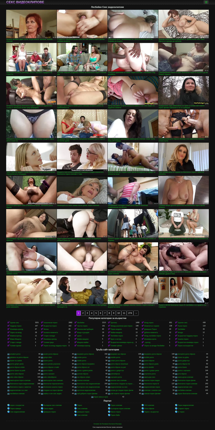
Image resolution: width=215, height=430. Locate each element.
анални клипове (83, 380)
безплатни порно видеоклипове (22, 384)
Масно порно (116, 412)
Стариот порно (183, 409)
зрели (79, 336)
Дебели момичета (151, 332)
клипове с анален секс (153, 390)
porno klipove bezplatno (85, 364)
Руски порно (182, 326)
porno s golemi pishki (85, 371)
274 (130, 313)
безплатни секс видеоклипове (88, 384)
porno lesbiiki (149, 367)
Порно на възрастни (185, 346)
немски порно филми (152, 394)
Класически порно (50, 323)
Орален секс (182, 323)
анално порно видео (152, 380)
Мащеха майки (82, 342)
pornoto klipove (82, 374)
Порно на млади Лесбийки (154, 346)
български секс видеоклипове (88, 387)
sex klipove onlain (83, 377)
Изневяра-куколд (16, 329)
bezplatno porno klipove (153, 354)
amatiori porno (15, 354)
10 (118, 313)
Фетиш (46, 329)
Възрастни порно (50, 326)
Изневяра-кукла (150, 339)
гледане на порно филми (53, 390)
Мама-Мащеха (15, 339)
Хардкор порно (15, 326)
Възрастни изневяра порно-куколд (123, 342)
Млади (180, 332)
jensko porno (82, 357)
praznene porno (150, 374)
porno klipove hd (184, 364)
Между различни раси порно (121, 326)
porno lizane (182, 367)
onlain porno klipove (118, 361)
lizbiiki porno (81, 361)
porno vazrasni (49, 374)
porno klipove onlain (17, 367)
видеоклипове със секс (19, 390)
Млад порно (148, 323)
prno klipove (182, 374)
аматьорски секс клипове (53, 380)
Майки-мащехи (82, 339)
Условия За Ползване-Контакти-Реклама (107, 424)
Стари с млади (15, 342)
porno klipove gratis (151, 364)
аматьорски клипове (185, 377)
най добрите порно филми (87, 394)
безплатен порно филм (186, 380)
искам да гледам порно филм (122, 390)
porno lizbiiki (48, 371)
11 (124, 313)
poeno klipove (149, 361)
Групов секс (14, 323)
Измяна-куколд (15, 336)
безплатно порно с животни (20, 387)
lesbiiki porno (115, 357)
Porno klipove (149, 409)
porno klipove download (119, 364)
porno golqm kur (184, 361)
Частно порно (82, 326)
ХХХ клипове (149, 405)
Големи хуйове (116, 346)
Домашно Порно (150, 329)
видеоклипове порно (152, 387)
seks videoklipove (50, 377)
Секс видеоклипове (25, 2)
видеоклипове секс (185, 387)
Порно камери (15, 409)
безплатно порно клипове (187, 384)
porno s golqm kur (117, 371)
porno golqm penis (17, 364)
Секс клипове (82, 409)
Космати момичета (51, 332)
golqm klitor (48, 357)
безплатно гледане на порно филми (123, 384)
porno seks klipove (17, 374)
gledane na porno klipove (19, 357)
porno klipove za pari (118, 367)
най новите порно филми (120, 394)
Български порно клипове (120, 409)
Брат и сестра (116, 339)
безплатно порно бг (151, 384)
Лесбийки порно (117, 336)
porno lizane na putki (17, 371)
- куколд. (147, 342)
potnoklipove (115, 374)
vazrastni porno (116, 377)
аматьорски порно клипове (20, 380)
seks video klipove (16, 377)
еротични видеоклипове (86, 390)
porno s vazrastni (184, 371)
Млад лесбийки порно (152, 336)
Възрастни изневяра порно (188, 342)
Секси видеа (48, 409)
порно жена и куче (101, 397)
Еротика (114, 323)
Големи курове (15, 346)
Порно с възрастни (151, 412)
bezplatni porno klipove (85, 354)
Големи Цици (49, 342)
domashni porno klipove (186, 354)
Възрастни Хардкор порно (188, 336)
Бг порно (181, 412)
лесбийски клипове (17, 394)
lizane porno (48, 361)
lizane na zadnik (16, 361)
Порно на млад (16, 332)
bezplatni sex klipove (118, 354)
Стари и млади (49, 336)
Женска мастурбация (85, 329)
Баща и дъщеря (83, 332)
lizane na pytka (183, 357)
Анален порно (183, 339)
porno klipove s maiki (51, 367)
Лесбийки (80, 323)
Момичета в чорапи (151, 326)
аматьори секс (149, 377)
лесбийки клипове (184, 390)
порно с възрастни (17, 405)
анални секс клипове (119, 380)
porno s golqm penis (151, 371)
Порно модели (116, 329)
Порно (79, 405)
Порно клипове (116, 405)
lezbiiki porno (149, 357)
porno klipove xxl (83, 367)
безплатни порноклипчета (53, 384)
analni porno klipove (51, 354)
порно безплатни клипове (187, 394)
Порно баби (115, 415)
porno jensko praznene (52, 364)
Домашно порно (50, 412)
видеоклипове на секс (119, 387)
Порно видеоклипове (186, 405)
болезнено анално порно (53, 387)
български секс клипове (53, 405)
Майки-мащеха (116, 332)
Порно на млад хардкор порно (55, 346)
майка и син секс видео (53, 394)
